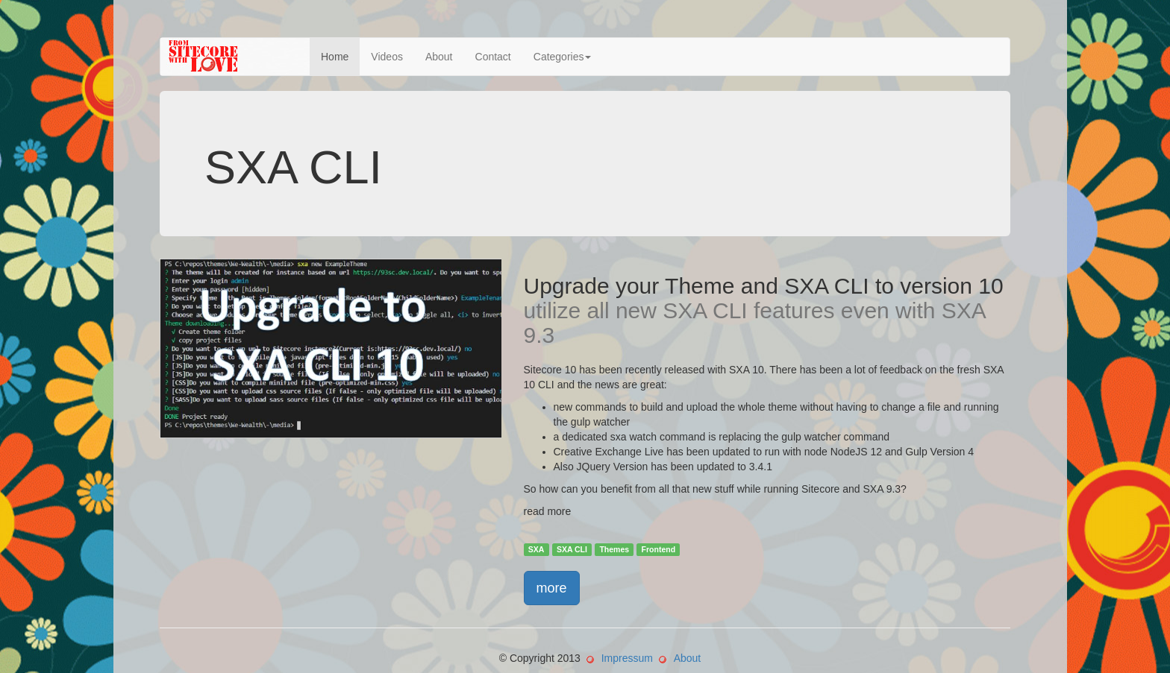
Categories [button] (563, 57)
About (439, 57)
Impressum (627, 658)
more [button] (551, 588)
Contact (493, 57)
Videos (387, 57)
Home (334, 57)
